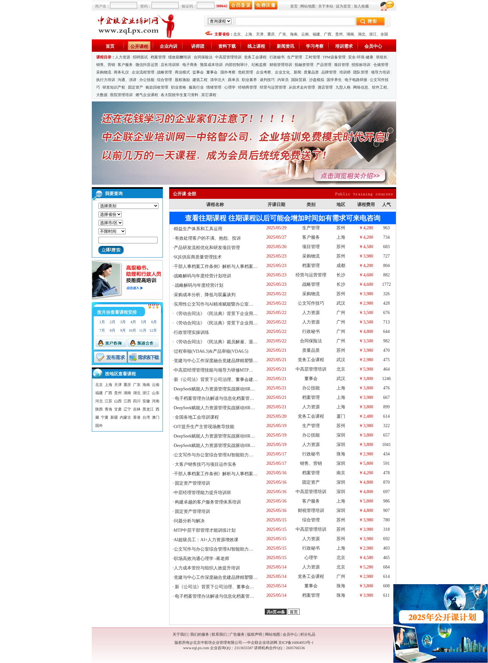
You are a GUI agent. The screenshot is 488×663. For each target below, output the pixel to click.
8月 (112, 330)
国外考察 (228, 72)
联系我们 (219, 634)
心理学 (230, 87)
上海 (248, 34)
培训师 (345, 72)
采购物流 (104, 72)
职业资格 (178, 87)
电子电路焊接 (356, 80)
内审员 (283, 80)
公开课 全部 (184, 194)
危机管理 (245, 72)
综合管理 (164, 80)
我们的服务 (199, 634)
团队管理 (360, 72)
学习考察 (315, 46)
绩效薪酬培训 (179, 57)
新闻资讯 (285, 46)
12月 (153, 330)
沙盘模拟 (316, 80)
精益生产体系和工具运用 (198, 228)
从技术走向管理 (302, 87)
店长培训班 (170, 64)
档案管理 (158, 57)
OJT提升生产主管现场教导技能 (204, 426)
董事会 (212, 72)
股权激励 (182, 80)
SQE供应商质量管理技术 (198, 257)
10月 (132, 330)
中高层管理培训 (228, 57)
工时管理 (312, 57)
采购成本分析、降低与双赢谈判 (205, 294)
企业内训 (168, 46)
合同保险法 (203, 57)
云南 (305, 34)
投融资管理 (304, 64)
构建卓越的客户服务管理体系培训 (207, 502)
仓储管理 (380, 64)
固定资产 (135, 87)
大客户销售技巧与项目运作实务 (205, 464)
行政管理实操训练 (191, 332)
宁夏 (104, 417)
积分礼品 (307, 634)
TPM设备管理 (334, 57)
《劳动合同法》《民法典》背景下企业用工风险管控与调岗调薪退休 (240, 313)
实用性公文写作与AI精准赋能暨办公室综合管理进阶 (224, 304)
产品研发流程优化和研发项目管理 (207, 247)
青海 (108, 409)
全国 (384, 34)
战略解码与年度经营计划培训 (202, 276)
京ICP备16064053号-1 (296, 642)
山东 (155, 393)
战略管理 (164, 72)
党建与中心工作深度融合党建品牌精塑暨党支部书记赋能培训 (233, 360)
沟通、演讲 (127, 80)
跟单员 (233, 80)
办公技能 (146, 80)
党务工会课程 (255, 57)
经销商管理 (247, 87)
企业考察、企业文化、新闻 (278, 72)
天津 (259, 34)
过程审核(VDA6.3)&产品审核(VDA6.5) (211, 351)
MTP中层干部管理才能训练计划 (205, 530)
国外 (99, 425)
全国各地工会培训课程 (196, 417)
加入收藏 (361, 6)
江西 (127, 401)
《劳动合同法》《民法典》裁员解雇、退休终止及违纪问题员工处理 (240, 342)
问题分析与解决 (189, 521)
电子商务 (189, 64)
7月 (102, 330)
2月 (112, 322)
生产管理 (294, 57)
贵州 (339, 34)
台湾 (146, 417)
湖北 (361, 34)
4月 (133, 322)
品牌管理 (328, 72)
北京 (237, 34)
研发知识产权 (114, 87)
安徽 (146, 401)
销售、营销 (105, 64)
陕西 (99, 409)
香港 (137, 417)
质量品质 (311, 72)
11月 (143, 330)
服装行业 (196, 87)
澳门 (155, 417)
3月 (123, 322)
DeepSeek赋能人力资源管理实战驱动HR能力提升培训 (225, 407)
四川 (137, 401)
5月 (144, 322)
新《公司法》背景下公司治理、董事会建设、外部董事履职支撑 (236, 586)
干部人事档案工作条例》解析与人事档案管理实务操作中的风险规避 (240, 266)
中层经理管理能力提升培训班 (202, 492)
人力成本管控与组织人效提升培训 (207, 568)
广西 (327, 34)
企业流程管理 (143, 72)
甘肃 (118, 409)
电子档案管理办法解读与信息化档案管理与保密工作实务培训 (234, 398)
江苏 (108, 401)
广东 (282, 34)
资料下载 (227, 46)
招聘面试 (140, 57)
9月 (123, 330)
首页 (294, 6)
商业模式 (182, 72)
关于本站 (325, 6)
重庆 (271, 34)
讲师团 (197, 46)
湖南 (350, 34)
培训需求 (344, 46)
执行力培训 (105, 80)
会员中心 (373, 46)
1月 (102, 322)
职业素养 (249, 80)
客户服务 (125, 64)
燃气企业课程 (147, 95)
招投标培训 (361, 64)
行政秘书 (277, 57)
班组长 (381, 57)
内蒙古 (125, 417)
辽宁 (127, 409)
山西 (118, 401)
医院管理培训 (121, 95)
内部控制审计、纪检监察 (246, 64)
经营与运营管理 (273, 87)
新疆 (114, 417)
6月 (154, 322)
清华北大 (217, 80)
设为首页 (343, 6)
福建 (316, 34)
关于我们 (180, 634)
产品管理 (323, 64)
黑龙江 (148, 409)
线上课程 (256, 46)
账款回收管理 (157, 87)
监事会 (198, 72)
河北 (99, 401)
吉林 (137, 409)
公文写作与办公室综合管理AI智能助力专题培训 (220, 455)
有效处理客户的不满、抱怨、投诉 (207, 238)
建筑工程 (200, 80)
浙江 (373, 34)
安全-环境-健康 (360, 57)
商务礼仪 (121, 72)
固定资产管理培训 (192, 483)
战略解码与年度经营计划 (199, 285)
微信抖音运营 (147, 64)
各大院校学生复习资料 (179, 95)
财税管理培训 (280, 64)
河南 (155, 401)
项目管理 (341, 64)
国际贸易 (298, 80)
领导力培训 (380, 72)
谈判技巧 (267, 80)
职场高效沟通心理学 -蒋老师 (201, 558)
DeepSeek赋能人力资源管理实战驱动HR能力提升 (221, 389)
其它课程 (208, 95)
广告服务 (237, 634)
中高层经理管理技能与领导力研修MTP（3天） (219, 370)
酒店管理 (325, 87)
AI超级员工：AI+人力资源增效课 (206, 539)
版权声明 (254, 634)
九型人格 (343, 87)
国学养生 (334, 80)
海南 (293, 34)
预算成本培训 (211, 64)
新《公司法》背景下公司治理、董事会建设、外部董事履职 (231, 379)
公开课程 (139, 46)
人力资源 (122, 57)
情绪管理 (213, 87)
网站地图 (307, 6)
